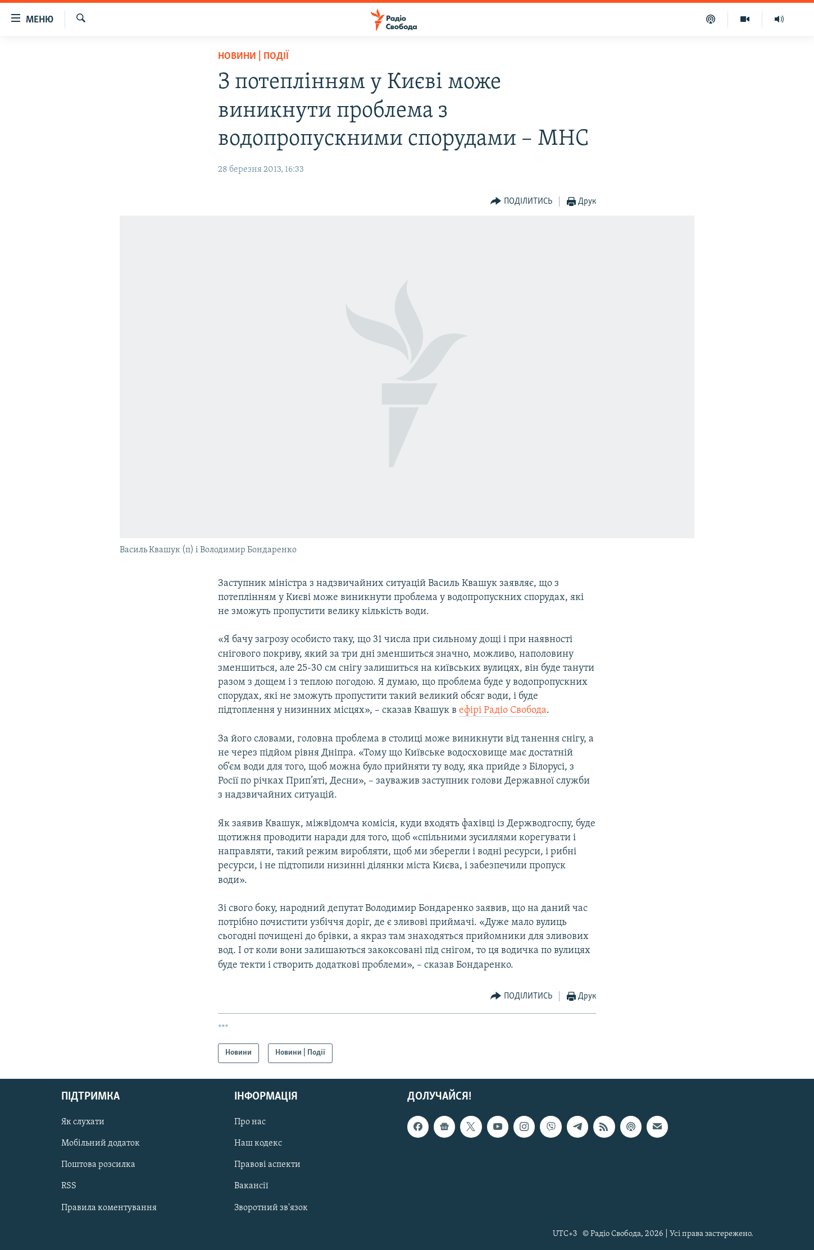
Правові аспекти (267, 1164)
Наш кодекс (258, 1143)
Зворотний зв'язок (271, 1207)
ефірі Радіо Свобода (503, 710)
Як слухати (82, 1122)
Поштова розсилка (98, 1164)
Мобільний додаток (100, 1143)
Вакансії (251, 1186)
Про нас (250, 1122)
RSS (68, 1186)
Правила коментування (109, 1207)
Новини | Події (253, 56)
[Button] (521, 201)
